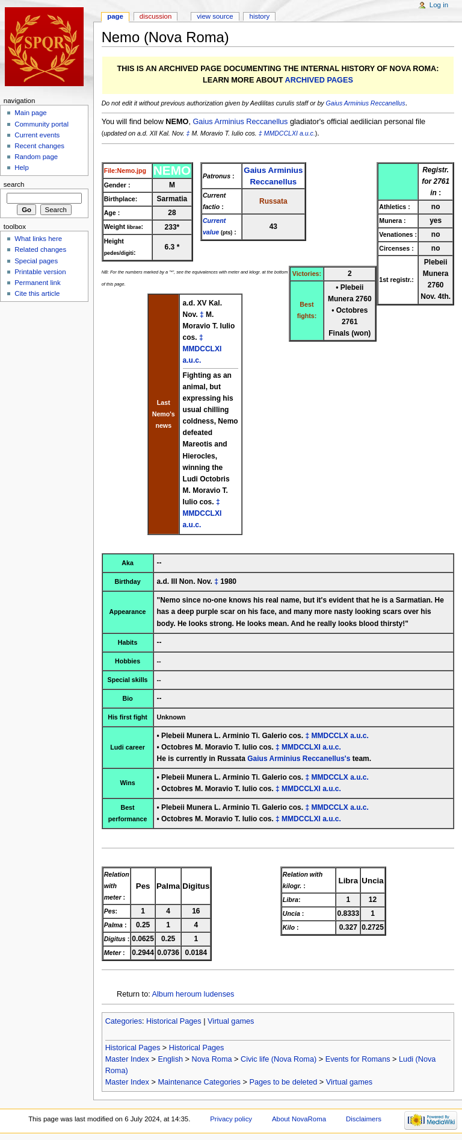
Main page (30, 112)
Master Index (127, 1059)
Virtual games (231, 1021)
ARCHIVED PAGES (319, 80)
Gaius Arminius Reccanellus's (298, 758)
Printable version (40, 271)
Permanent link (37, 282)
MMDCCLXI (281, 133)
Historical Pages (174, 1021)
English (170, 1059)
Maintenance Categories (199, 1082)
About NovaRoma (299, 1119)
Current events (37, 135)
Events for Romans (357, 1059)
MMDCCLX (329, 735)
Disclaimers (363, 1119)
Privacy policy (231, 1119)
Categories (123, 1021)
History (260, 16)
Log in (439, 4)
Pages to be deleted (283, 1082)
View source (215, 16)
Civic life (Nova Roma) (278, 1059)
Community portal (41, 124)
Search (14, 184)
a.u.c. (307, 133)
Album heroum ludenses (193, 994)
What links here (38, 238)
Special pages (36, 261)
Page (115, 16)
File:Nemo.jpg (125, 170)
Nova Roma (212, 1059)
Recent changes (39, 145)
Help (21, 167)
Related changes (40, 249)
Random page (36, 156)
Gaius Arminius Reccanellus (365, 103)
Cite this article (37, 293)
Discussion (155, 16)
